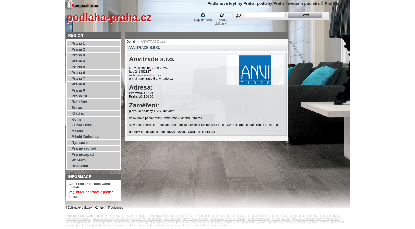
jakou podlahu (147, 225)
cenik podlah (197, 222)
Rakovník (79, 166)
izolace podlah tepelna (151, 222)
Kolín (76, 119)
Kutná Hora (81, 125)
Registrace (116, 207)
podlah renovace (124, 222)
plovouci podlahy (329, 215)
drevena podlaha (135, 215)
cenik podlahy (172, 219)
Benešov (79, 102)
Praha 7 (78, 78)
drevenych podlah (327, 219)
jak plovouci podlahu (294, 222)
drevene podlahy (103, 219)
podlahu (229, 222)
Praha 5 (78, 67)
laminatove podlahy (78, 219)
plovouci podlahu (269, 222)
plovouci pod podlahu (195, 225)
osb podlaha (221, 215)
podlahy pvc (138, 219)
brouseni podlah (76, 222)
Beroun (78, 107)
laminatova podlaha (160, 215)
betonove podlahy (259, 219)
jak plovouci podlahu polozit (93, 225)
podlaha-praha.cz (109, 17)
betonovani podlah (100, 222)
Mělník (77, 131)
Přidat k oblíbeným (222, 20)
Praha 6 (78, 72)
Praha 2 (78, 49)
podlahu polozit (318, 222)
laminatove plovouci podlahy (228, 219)
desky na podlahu (168, 225)
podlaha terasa (278, 215)
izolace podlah (280, 219)
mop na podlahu (246, 222)
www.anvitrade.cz (149, 75)
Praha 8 (78, 84)
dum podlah (214, 222)
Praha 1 (78, 43)
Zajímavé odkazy (80, 207)
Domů (131, 41)
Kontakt (74, 196)
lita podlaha (237, 215)
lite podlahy (155, 219)
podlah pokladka (177, 222)
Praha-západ (82, 154)
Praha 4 (78, 61)
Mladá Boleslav (85, 137)
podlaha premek (257, 215)
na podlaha (181, 215)
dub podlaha (297, 215)
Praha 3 (78, 55)
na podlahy (122, 219)
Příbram (78, 160)
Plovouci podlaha (112, 215)
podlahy (312, 215)
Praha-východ (83, 148)
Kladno (77, 113)
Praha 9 (78, 90)
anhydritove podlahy (195, 219)
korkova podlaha (200, 215)
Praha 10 (79, 96)
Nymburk (79, 142)
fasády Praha (218, 225)
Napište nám (203, 20)
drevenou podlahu (124, 225)
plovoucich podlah (303, 219)
